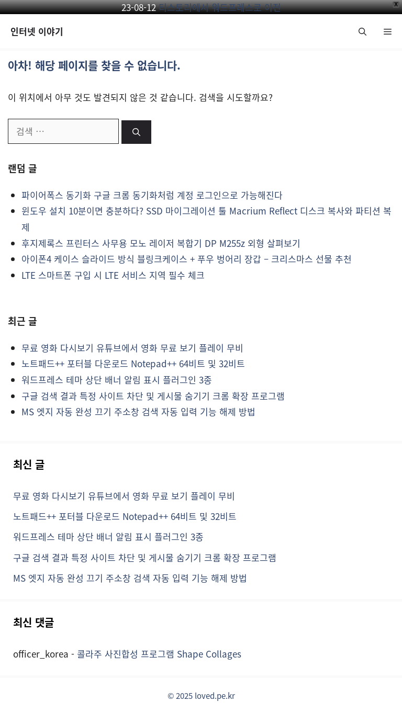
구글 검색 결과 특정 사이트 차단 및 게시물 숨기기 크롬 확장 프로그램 (153, 395)
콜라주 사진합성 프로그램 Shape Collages (159, 653)
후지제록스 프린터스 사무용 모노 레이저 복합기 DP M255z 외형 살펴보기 (160, 243)
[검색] (136, 132)
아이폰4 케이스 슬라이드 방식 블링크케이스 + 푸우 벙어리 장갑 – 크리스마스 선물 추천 (186, 258)
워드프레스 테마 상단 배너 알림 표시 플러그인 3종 (116, 379)
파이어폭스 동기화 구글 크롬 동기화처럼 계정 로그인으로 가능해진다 (152, 194)
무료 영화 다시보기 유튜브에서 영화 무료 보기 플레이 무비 (132, 347)
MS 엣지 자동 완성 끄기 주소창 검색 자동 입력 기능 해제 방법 (138, 411)
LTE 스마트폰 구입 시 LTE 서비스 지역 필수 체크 (113, 274)
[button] (362, 31)
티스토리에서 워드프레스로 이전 (220, 7)
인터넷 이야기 (36, 31)
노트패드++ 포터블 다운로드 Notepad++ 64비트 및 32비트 (133, 363)
